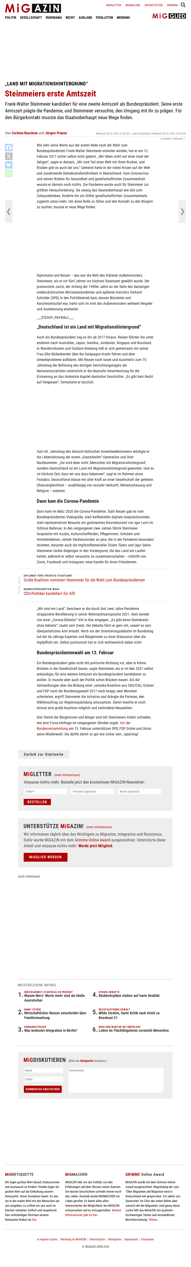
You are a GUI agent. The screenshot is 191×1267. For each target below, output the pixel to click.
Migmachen (133, 5)
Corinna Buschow (25, 133)
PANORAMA (54, 17)
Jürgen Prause (56, 133)
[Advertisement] (95, 50)
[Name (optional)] (139, 791)
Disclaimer (147, 1239)
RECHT (70, 17)
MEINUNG (123, 17)
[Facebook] (8, 147)
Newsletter (113, 5)
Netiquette (86, 1061)
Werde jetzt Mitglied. (95, 845)
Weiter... (154, 1219)
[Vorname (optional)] (92, 791)
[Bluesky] (8, 165)
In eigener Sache (47, 1239)
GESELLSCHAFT (31, 17)
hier (34, 1219)
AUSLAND (85, 17)
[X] (8, 156)
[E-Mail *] (45, 791)
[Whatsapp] (8, 173)
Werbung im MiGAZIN (73, 1239)
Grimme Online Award (92, 840)
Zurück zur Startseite (44, 754)
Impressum (131, 1239)
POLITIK (10, 17)
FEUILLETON (104, 17)
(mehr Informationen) (67, 775)
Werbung (172, 5)
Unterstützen (153, 5)
